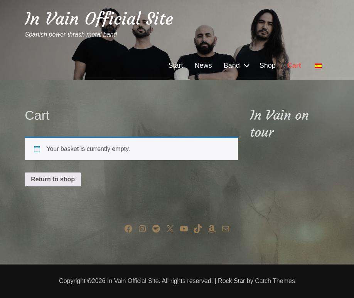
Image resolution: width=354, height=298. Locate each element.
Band (232, 65)
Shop (268, 65)
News (203, 65)
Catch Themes (275, 281)
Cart (294, 65)
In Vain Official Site (99, 18)
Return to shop (53, 179)
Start (176, 65)
